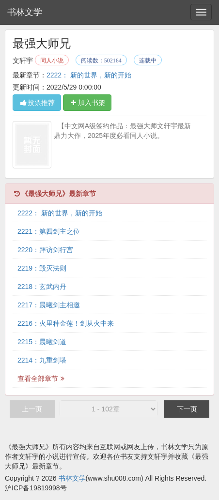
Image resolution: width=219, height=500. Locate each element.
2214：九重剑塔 (41, 360)
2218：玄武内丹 (41, 286)
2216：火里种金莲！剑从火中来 (65, 323)
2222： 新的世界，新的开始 (89, 75)
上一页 (32, 409)
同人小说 (51, 60)
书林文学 (24, 12)
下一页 (187, 409)
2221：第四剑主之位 (48, 231)
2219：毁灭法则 (41, 268)
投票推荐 (37, 102)
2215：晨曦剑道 (41, 342)
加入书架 (87, 102)
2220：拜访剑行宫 (45, 250)
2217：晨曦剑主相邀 (48, 305)
